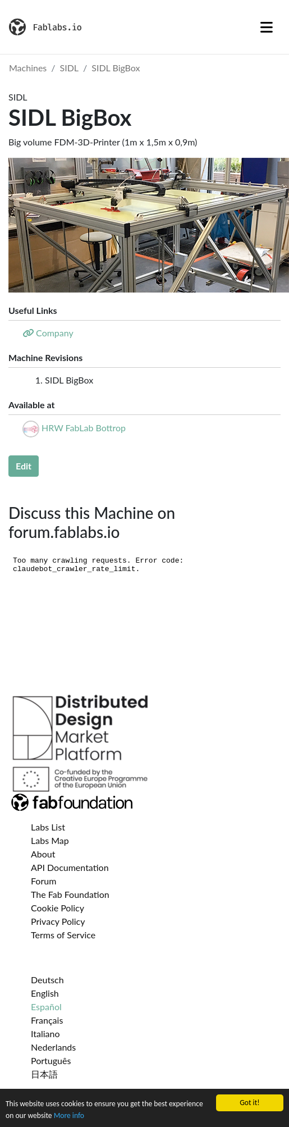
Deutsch (47, 979)
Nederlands (53, 1047)
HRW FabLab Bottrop (84, 427)
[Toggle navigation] (266, 27)
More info (69, 1116)
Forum (43, 880)
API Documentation (70, 867)
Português (51, 1060)
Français (47, 1020)
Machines (28, 67)
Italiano (45, 1033)
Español (46, 1006)
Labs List (48, 827)
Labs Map (50, 840)
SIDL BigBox (115, 67)
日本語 (44, 1074)
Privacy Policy (58, 921)
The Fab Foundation (70, 894)
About (43, 853)
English (45, 993)
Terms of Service (63, 934)
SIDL (69, 67)
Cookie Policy (57, 907)
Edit (23, 465)
